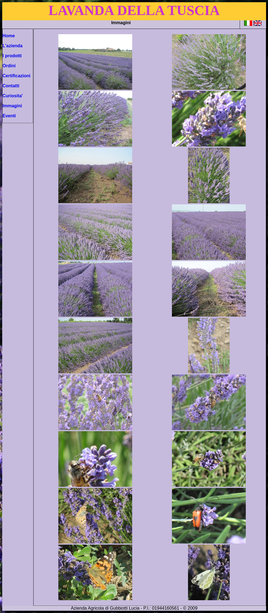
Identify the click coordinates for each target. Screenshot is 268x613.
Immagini (12, 105)
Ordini (9, 65)
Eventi (9, 115)
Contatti (10, 85)
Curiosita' (12, 95)
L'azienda (12, 45)
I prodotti (12, 55)
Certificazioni (16, 75)
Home (8, 35)
